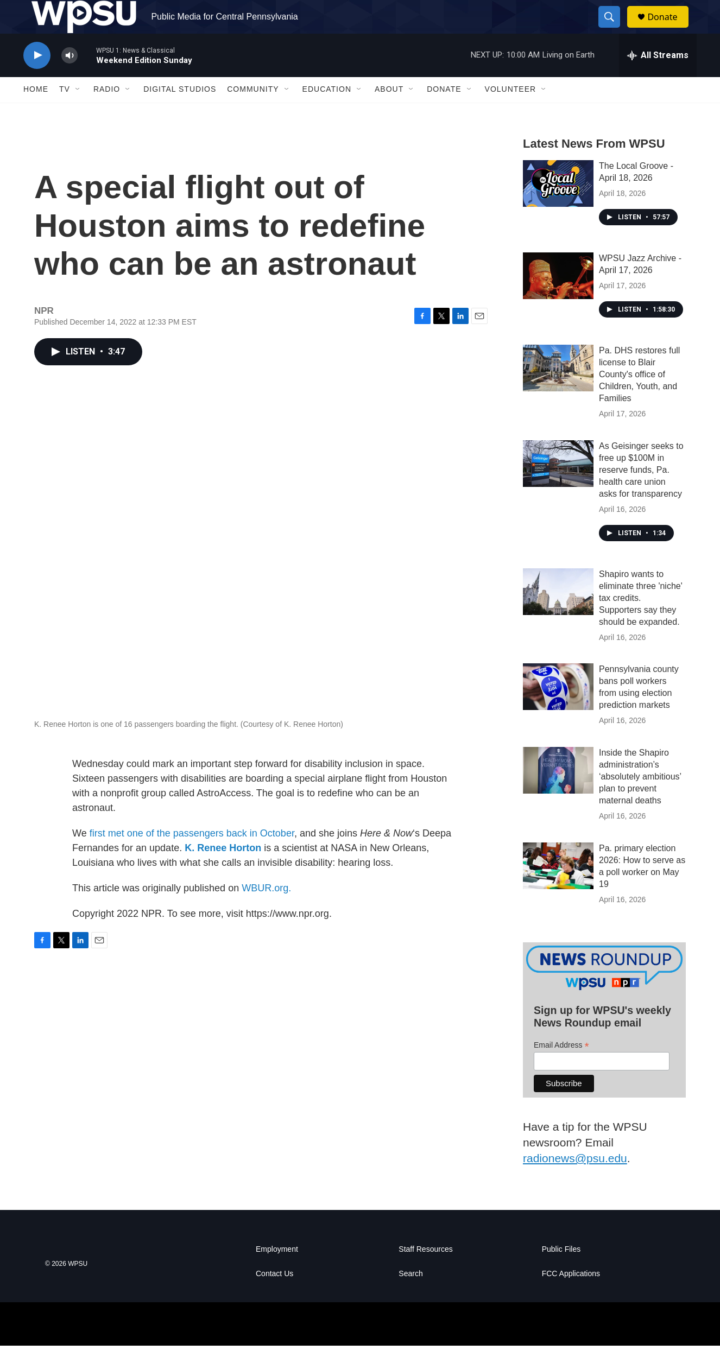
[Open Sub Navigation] (78, 113)
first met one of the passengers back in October (192, 856)
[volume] (69, 79)
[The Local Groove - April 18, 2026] (558, 206)
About (389, 113)
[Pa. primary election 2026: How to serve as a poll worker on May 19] (558, 889)
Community (253, 113)
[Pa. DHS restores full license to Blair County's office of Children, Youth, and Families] (558, 391)
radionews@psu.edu (575, 1181)
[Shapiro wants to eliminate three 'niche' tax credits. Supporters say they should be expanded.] (558, 615)
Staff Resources (425, 1273)
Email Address (561, 1068)
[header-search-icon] (614, 29)
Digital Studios (179, 113)
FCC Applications (571, 1297)
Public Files (561, 1273)
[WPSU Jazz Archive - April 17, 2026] (558, 299)
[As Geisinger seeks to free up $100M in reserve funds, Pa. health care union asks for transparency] (558, 487)
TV (64, 113)
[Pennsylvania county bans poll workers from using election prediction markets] (558, 710)
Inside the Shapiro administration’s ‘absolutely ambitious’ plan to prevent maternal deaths (640, 800)
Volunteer (510, 113)
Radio (106, 113)
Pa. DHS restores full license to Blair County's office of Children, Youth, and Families (639, 397)
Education (326, 113)
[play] (37, 79)
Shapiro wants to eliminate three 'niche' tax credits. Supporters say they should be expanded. (641, 621)
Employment (277, 1273)
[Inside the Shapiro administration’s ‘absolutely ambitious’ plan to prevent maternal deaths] (558, 794)
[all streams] (658, 78)
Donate (669, 28)
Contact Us (274, 1297)
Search (410, 1297)
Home (35, 113)
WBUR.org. (266, 911)
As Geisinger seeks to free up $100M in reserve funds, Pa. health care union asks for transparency (641, 493)
